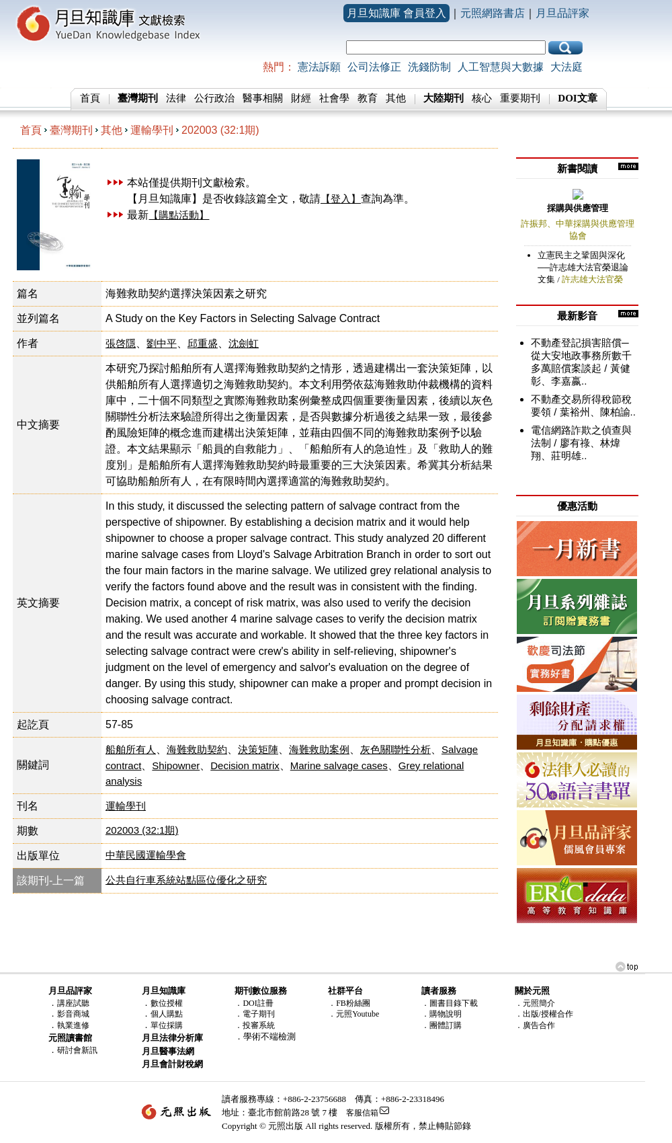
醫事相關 (263, 98)
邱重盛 (202, 343)
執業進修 (73, 1025)
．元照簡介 (535, 1003)
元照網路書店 (492, 13)
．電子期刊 (255, 1014)
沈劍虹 (243, 343)
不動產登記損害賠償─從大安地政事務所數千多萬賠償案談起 (581, 355)
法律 (176, 98)
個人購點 (167, 1014)
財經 (301, 98)
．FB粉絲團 (349, 1003)
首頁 (90, 98)
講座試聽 (73, 1003)
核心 (482, 98)
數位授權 (167, 1003)
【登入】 (341, 198)
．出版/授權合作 (544, 1014)
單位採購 (167, 1025)
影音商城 (73, 1014)
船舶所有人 (131, 749)
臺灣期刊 (71, 130)
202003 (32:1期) (220, 130)
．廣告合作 (535, 1025)
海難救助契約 (197, 749)
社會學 (334, 98)
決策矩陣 (258, 749)
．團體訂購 (441, 1025)
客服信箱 (362, 1112)
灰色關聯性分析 (395, 749)
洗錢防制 (429, 67)
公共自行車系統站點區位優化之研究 (186, 879)
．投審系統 (255, 1025)
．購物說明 (441, 1014)
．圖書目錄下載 (449, 1003)
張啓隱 (121, 343)
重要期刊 (520, 98)
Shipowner (176, 765)
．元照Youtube (353, 1014)
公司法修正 (374, 67)
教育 (368, 98)
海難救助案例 (319, 749)
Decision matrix (245, 765)
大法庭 (566, 67)
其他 (396, 98)
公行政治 (214, 98)
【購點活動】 (179, 215)
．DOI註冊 (254, 1003)
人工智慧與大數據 (501, 67)
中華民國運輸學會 (146, 855)
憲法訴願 (319, 67)
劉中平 (161, 343)
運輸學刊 (151, 130)
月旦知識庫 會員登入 (396, 13)
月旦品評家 (562, 13)
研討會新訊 (77, 1050)
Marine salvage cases (339, 765)
